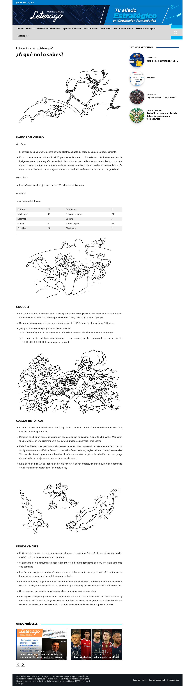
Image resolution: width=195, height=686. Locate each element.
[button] (175, 32)
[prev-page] (18, 665)
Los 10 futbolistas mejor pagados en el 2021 (96, 657)
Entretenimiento (25, 48)
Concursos (152, 58)
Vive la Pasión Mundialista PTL (162, 61)
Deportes (96, 654)
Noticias (41, 651)
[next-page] (23, 665)
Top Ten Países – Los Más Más (162, 98)
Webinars (151, 77)
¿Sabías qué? (45, 48)
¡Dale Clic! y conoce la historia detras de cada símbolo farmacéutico (162, 116)
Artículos (151, 94)
